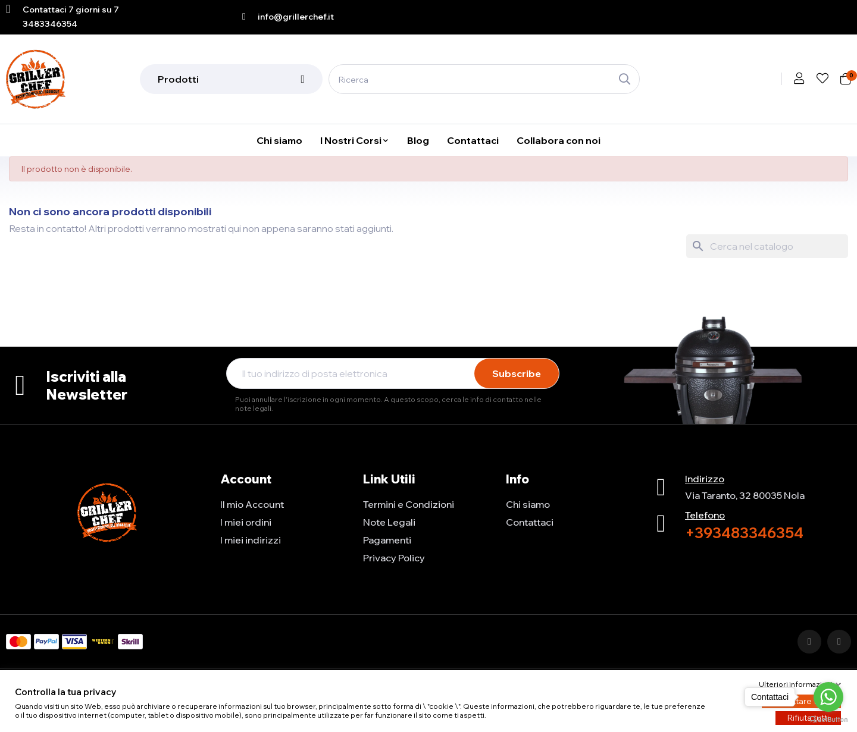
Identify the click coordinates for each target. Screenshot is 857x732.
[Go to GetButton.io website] (828, 720)
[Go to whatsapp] (828, 697)
